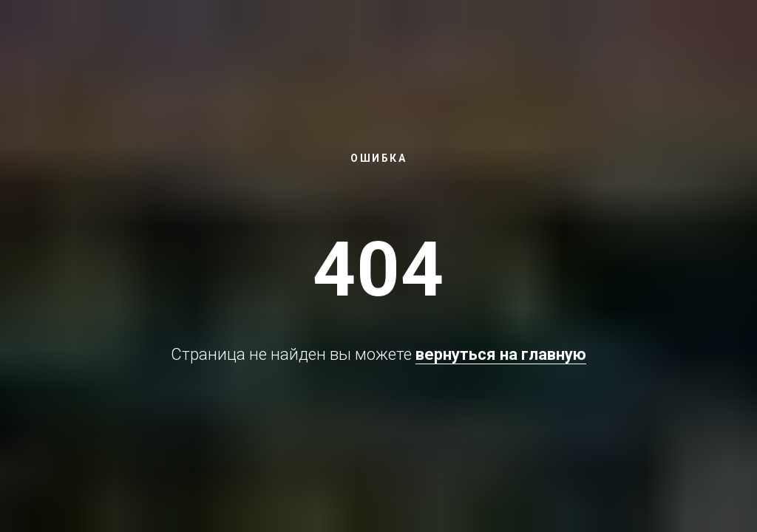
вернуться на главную (500, 354)
